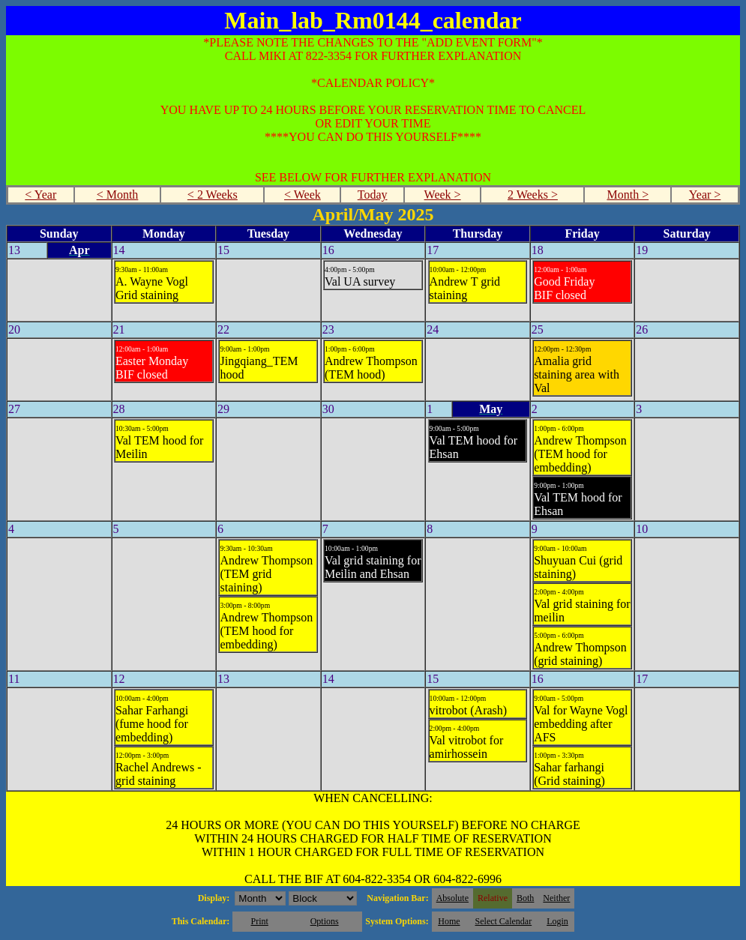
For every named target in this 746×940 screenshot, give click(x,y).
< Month (118, 194)
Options (324, 921)
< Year (40, 194)
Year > (705, 194)
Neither (556, 898)
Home (449, 921)
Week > (442, 194)
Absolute (452, 898)
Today (373, 194)
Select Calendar (503, 921)
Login (557, 921)
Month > (628, 194)
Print (259, 921)
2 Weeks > (533, 194)
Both (525, 898)
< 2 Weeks (212, 194)
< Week (302, 194)
